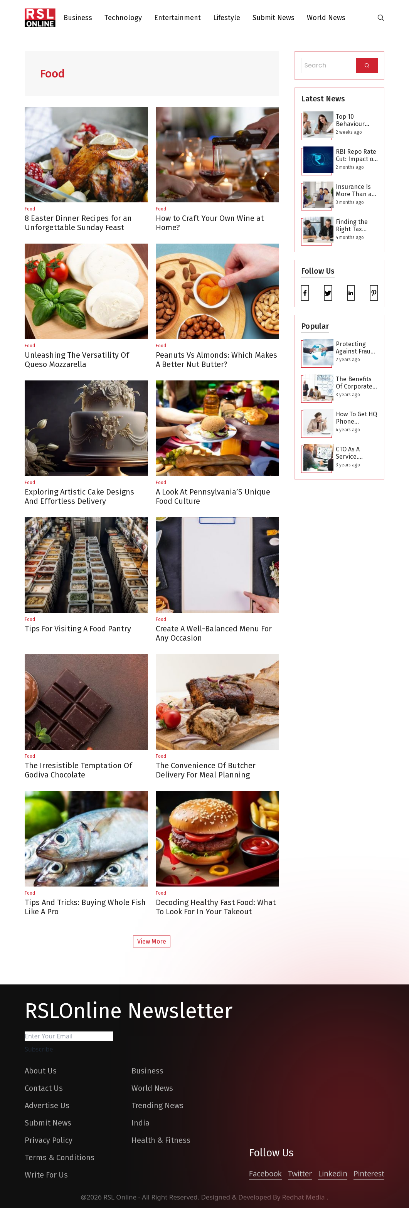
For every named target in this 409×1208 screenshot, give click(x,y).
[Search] (367, 65)
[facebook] (305, 293)
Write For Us (46, 1174)
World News (326, 17)
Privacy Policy (48, 1140)
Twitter (300, 1174)
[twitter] (328, 293)
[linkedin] (351, 293)
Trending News (157, 1105)
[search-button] (380, 17)
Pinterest (368, 1174)
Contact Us (44, 1088)
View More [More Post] (151, 941)
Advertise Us (47, 1105)
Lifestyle (226, 17)
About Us (41, 1070)
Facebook (265, 1174)
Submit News (273, 17)
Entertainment (177, 17)
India (140, 1122)
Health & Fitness (160, 1140)
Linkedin (332, 1174)
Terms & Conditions (59, 1157)
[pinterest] (374, 293)
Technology (123, 17)
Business (78, 17)
